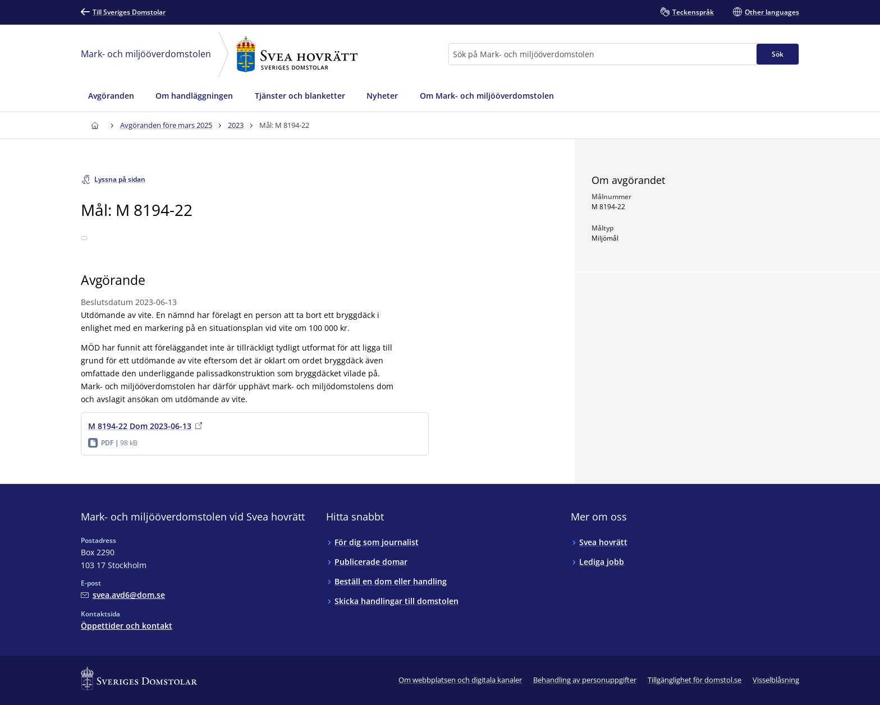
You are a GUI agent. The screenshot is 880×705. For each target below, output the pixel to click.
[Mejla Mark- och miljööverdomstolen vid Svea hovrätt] (123, 594)
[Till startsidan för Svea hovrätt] (94, 125)
